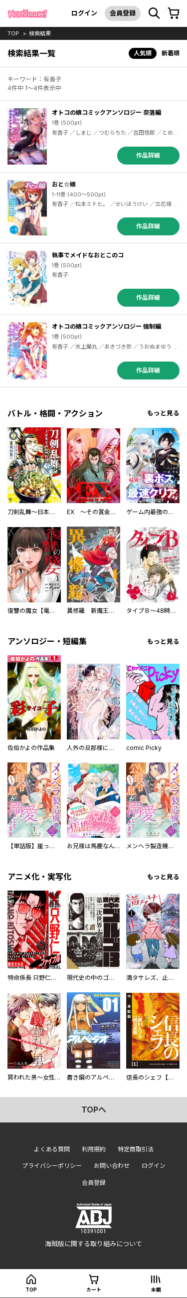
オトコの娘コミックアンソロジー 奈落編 (106, 112)
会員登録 (123, 13)
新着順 (171, 53)
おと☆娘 (64, 184)
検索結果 (40, 33)
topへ (93, 1109)
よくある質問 (52, 1149)
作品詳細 (148, 155)
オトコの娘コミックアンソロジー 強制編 (106, 326)
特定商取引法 (136, 1149)
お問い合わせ (112, 1165)
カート (93, 1290)
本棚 (156, 1290)
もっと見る (163, 413)
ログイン (84, 13)
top (13, 33)
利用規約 (94, 1149)
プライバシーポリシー (52, 1165)
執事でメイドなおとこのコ (88, 255)
